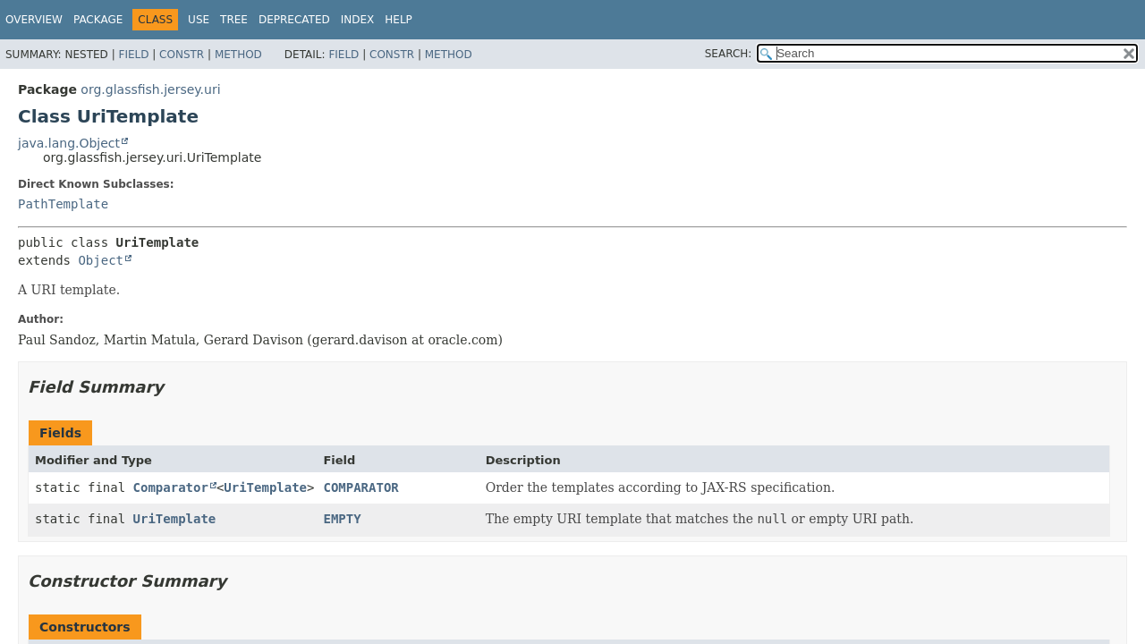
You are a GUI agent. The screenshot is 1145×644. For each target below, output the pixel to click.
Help (398, 19)
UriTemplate (265, 487)
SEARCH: (728, 53)
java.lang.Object (69, 143)
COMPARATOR (360, 487)
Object (100, 260)
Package (98, 19)
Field (133, 54)
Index (358, 19)
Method (238, 54)
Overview (34, 19)
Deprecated (294, 19)
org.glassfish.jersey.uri (150, 89)
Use (198, 19)
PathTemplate (63, 204)
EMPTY (341, 519)
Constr (181, 54)
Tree (234, 19)
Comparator (170, 487)
